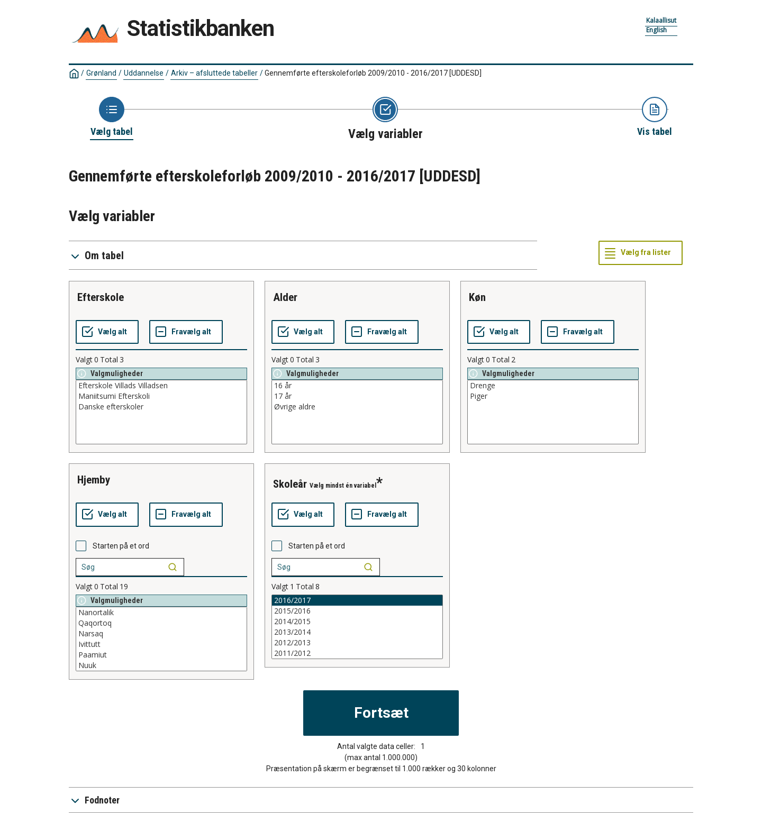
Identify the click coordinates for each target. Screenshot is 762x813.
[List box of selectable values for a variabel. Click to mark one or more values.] (161, 412)
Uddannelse (144, 73)
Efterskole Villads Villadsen (161, 385)
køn (477, 297)
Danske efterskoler (161, 406)
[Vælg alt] (107, 332)
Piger (553, 396)
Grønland (101, 73)
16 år (357, 385)
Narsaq (161, 633)
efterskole (100, 297)
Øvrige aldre (357, 406)
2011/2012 (357, 653)
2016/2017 (357, 600)
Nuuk (161, 665)
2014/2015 (357, 621)
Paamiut (161, 655)
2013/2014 (357, 632)
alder (285, 297)
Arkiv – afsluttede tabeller (214, 73)
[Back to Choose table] (111, 117)
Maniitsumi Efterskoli (161, 396)
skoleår (290, 484)
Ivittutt (161, 644)
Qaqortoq (161, 623)
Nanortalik (161, 612)
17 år (357, 396)
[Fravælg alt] (186, 332)
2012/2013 (357, 642)
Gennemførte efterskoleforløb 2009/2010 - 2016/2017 (373, 73)
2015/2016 (357, 611)
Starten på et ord (121, 546)
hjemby (93, 479)
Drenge (553, 385)
